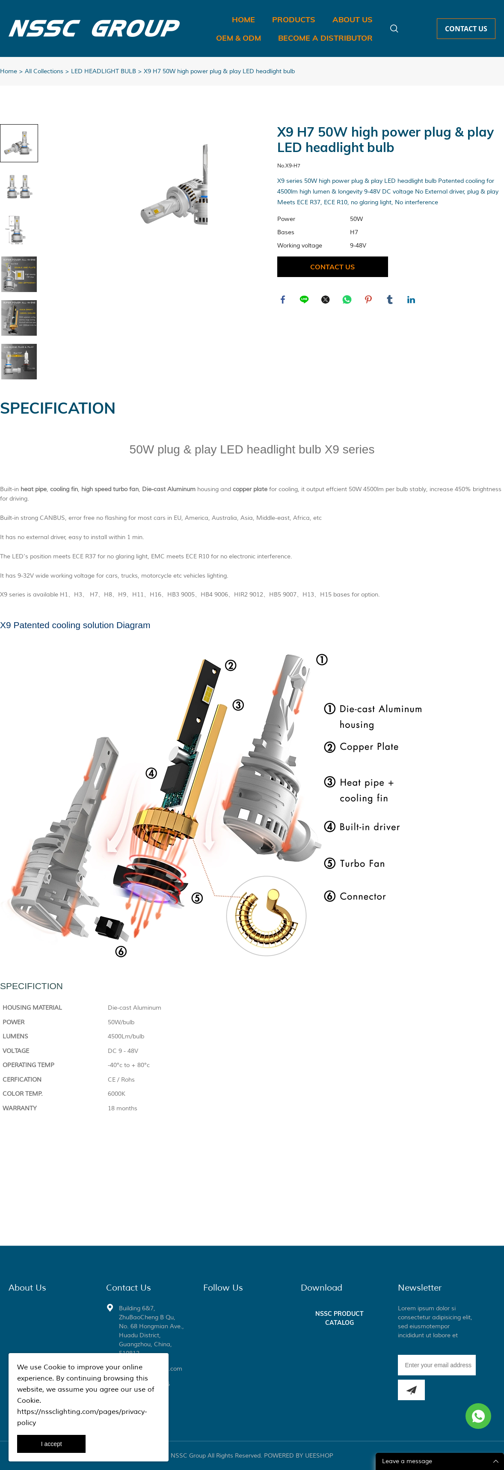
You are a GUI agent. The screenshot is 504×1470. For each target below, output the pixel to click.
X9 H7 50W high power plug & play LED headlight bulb (219, 71)
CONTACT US (466, 28)
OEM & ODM (238, 38)
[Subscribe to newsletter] (411, 1390)
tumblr (390, 300)
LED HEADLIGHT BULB (103, 71)
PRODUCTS (293, 19)
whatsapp (347, 300)
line (305, 300)
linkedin (412, 300)
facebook (283, 300)
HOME (243, 19)
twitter (326, 300)
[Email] (437, 1365)
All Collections (44, 71)
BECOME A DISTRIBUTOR (325, 38)
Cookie (55, 1367)
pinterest (369, 300)
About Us (27, 1287)
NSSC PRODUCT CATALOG (339, 1318)
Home (8, 71)
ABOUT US (352, 19)
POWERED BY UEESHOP (298, 1455)
